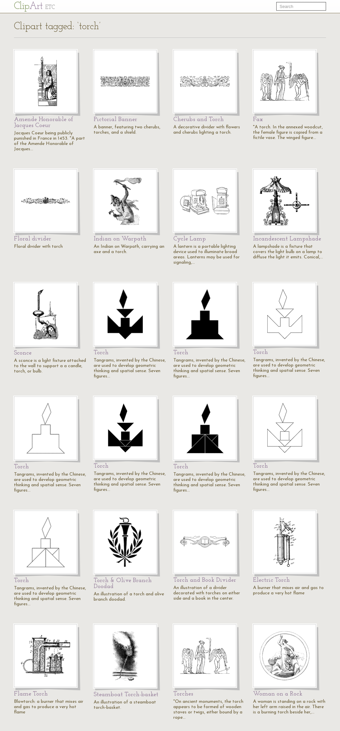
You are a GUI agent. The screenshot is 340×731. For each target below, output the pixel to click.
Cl (34, 6)
